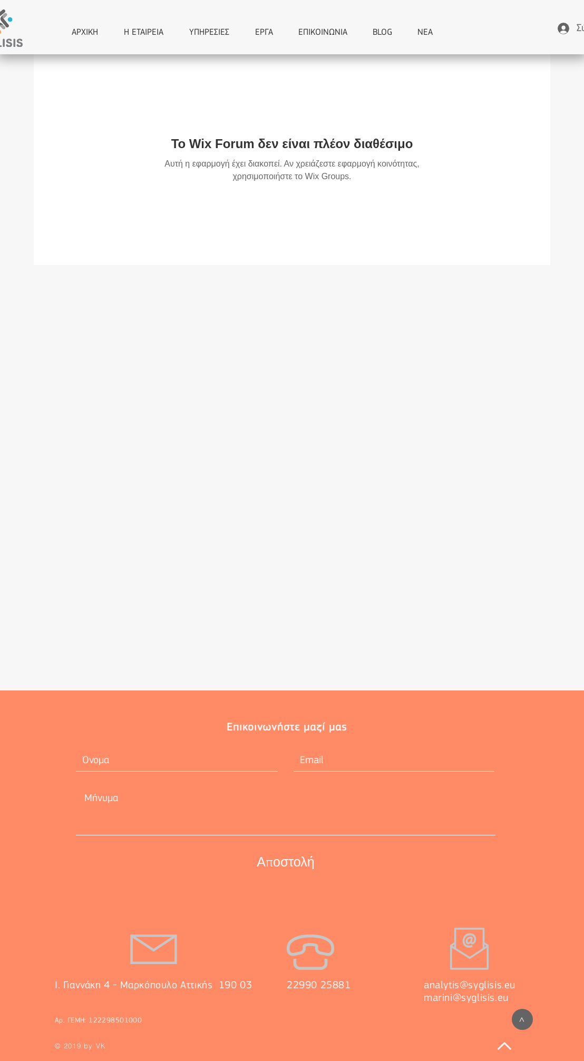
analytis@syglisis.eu (469, 985)
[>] (522, 1019)
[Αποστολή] (285, 861)
